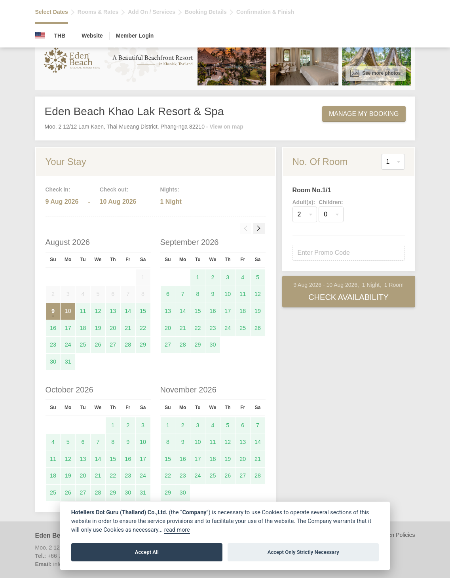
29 (143, 344)
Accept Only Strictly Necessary (303, 552)
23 (53, 344)
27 (113, 344)
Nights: (169, 189)
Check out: (114, 189)
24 (68, 344)
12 (98, 311)
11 (83, 311)
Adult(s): (303, 202)
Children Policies (394, 535)
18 (83, 328)
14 (128, 311)
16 (53, 328)
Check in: (58, 189)
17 (68, 328)
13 (113, 311)
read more (177, 530)
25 (83, 344)
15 (143, 311)
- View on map (224, 126)
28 (128, 344)
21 (128, 328)
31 (68, 361)
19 (98, 328)
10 (68, 311)
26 (98, 344)
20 (113, 328)
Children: (331, 202)
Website (92, 35)
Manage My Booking (364, 113)
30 (53, 361)
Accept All (147, 552)
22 (143, 328)
